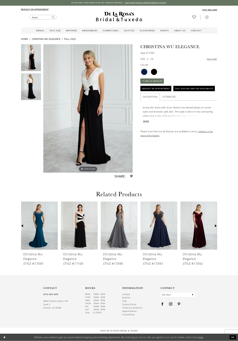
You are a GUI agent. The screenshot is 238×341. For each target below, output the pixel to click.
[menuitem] (70, 9)
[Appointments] (34, 9)
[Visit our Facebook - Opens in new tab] (162, 305)
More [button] (146, 131)
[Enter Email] (178, 295)
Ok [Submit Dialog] (233, 337)
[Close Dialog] (5, 337)
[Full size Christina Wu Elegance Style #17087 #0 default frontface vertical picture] (88, 109)
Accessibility (128, 314)
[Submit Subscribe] (192, 295)
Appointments (129, 311)
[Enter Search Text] (43, 17)
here (200, 337)
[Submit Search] (53, 17)
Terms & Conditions (132, 308)
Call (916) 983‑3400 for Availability (163, 98)
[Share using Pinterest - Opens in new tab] (131, 176)
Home (24, 39)
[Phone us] (210, 10)
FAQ (124, 301)
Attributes (169, 106)
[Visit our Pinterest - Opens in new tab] (179, 305)
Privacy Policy (129, 304)
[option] (31, 59)
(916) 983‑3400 (50, 294)
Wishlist (126, 298)
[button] (207, 17)
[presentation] (39, 226)
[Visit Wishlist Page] (194, 17)
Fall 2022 (70, 39)
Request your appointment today (147, 3)
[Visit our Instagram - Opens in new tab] (171, 305)
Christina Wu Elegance (46, 39)
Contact (126, 294)
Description (150, 106)
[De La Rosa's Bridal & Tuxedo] (119, 17)
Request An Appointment (157, 90)
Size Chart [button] (211, 59)
